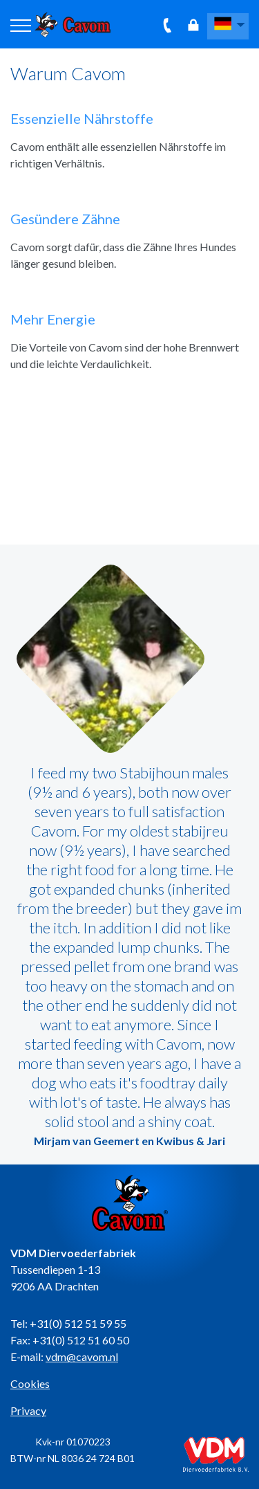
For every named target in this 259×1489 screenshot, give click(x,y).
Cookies (30, 1383)
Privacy (28, 1410)
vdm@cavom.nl (82, 1356)
